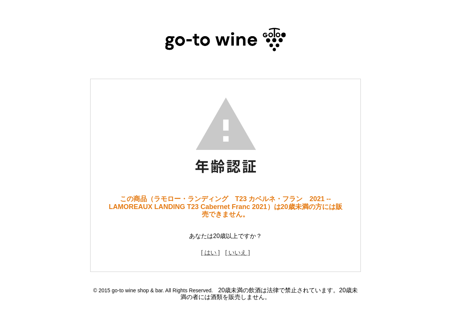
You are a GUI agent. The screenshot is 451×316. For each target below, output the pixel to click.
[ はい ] (210, 252)
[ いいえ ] (237, 252)
